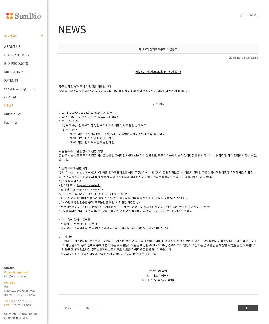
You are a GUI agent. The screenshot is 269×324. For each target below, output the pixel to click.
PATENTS (11, 80)
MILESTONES (14, 71)
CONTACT (11, 97)
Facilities (11, 122)
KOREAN (23, 36)
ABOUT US (12, 46)
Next (89, 308)
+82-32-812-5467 (24, 295)
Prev (68, 308)
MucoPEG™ (12, 113)
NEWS (8, 105)
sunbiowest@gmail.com (19, 291)
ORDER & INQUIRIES (20, 88)
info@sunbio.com (15, 276)
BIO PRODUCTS (16, 63)
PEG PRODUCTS (16, 54)
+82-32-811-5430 (21, 305)
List (248, 308)
